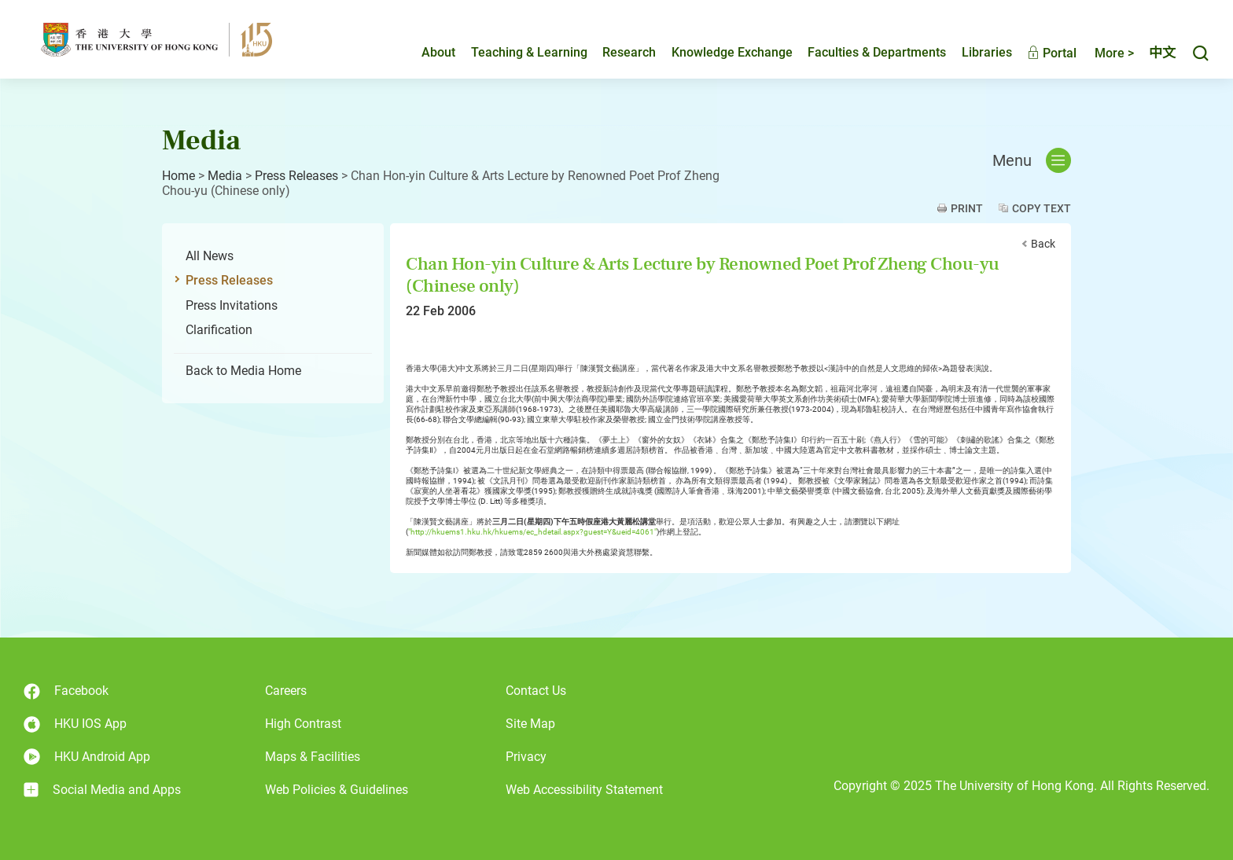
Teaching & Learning (529, 52)
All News (210, 255)
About (438, 52)
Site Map (530, 723)
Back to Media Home (243, 370)
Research (629, 52)
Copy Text (1041, 208)
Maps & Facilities (312, 756)
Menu (1031, 160)
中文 (1162, 53)
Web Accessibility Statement (584, 789)
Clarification (219, 329)
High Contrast (303, 723)
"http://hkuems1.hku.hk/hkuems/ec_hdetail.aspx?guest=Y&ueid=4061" (532, 531)
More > (1114, 53)
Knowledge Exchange (732, 52)
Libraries (987, 52)
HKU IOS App (75, 724)
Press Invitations (232, 305)
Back (1043, 243)
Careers (286, 690)
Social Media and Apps (102, 790)
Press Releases (296, 175)
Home (178, 175)
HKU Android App (87, 756)
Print (967, 208)
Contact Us (536, 690)
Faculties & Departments (877, 52)
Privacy (526, 756)
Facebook (66, 691)
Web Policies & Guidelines (336, 789)
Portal (1052, 53)
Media (225, 175)
